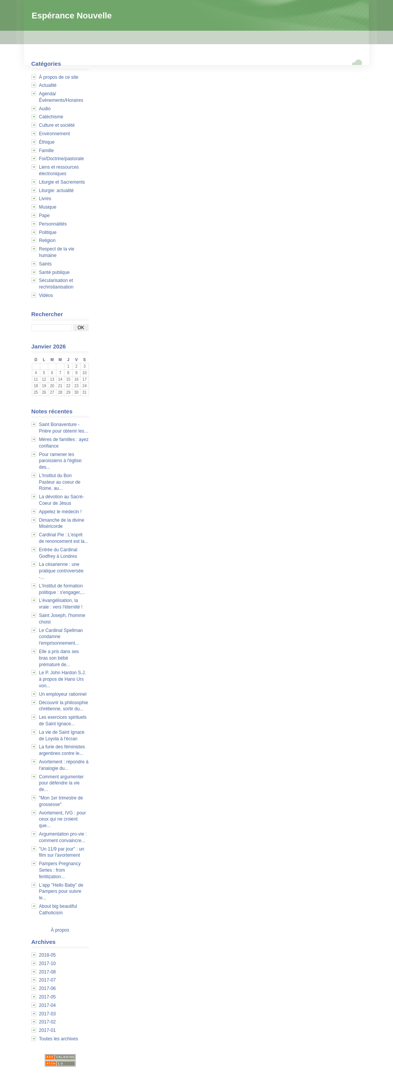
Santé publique (54, 272)
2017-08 (47, 972)
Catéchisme (51, 116)
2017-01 (47, 1030)
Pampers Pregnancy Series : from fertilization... (60, 870)
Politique (48, 232)
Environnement (54, 133)
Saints (45, 264)
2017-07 (47, 980)
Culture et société (57, 125)
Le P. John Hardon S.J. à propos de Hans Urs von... (62, 679)
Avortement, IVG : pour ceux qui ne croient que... (62, 819)
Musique (47, 207)
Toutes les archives (58, 1038)
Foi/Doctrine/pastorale (61, 158)
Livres (45, 198)
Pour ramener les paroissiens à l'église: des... (61, 461)
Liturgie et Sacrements (62, 182)
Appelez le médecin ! (60, 511)
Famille (46, 150)
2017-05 (47, 997)
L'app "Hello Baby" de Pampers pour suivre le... (61, 891)
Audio (45, 108)
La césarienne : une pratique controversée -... (61, 571)
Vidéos (46, 295)
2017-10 (47, 963)
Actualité (48, 85)
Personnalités (53, 224)
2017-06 (47, 988)
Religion (47, 240)
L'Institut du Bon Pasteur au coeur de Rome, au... (60, 482)
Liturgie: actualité (56, 190)
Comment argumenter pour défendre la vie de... (61, 783)
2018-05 (47, 955)
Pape (44, 215)
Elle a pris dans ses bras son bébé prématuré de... (59, 658)
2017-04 (47, 1005)
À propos (60, 930)
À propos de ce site (59, 77)
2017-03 (47, 1014)
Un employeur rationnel (63, 694)
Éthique (47, 142)
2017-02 (47, 1022)
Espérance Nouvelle (72, 15)
